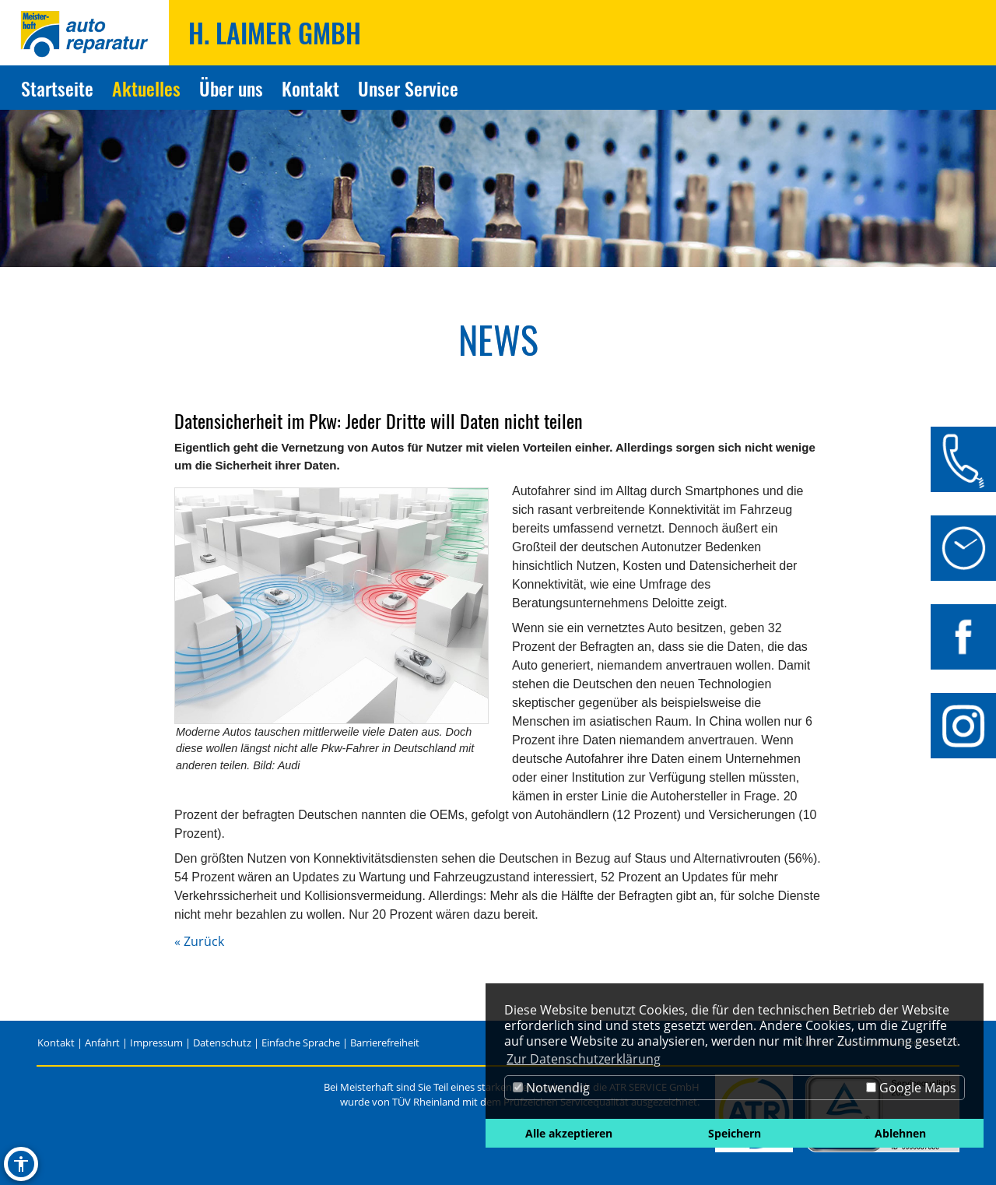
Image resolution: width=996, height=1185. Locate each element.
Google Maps (911, 1087)
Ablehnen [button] (900, 1133)
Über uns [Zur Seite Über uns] (231, 88)
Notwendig (551, 1087)
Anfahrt (102, 1043)
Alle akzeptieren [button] (568, 1133)
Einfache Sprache (300, 1043)
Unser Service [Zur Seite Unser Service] (408, 88)
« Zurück (199, 941)
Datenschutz (222, 1043)
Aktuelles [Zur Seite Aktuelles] (146, 88)
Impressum (156, 1043)
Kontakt (56, 1043)
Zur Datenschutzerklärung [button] (584, 1058)
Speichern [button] (734, 1133)
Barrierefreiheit (384, 1043)
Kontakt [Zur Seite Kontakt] (310, 88)
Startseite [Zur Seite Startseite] (57, 88)
